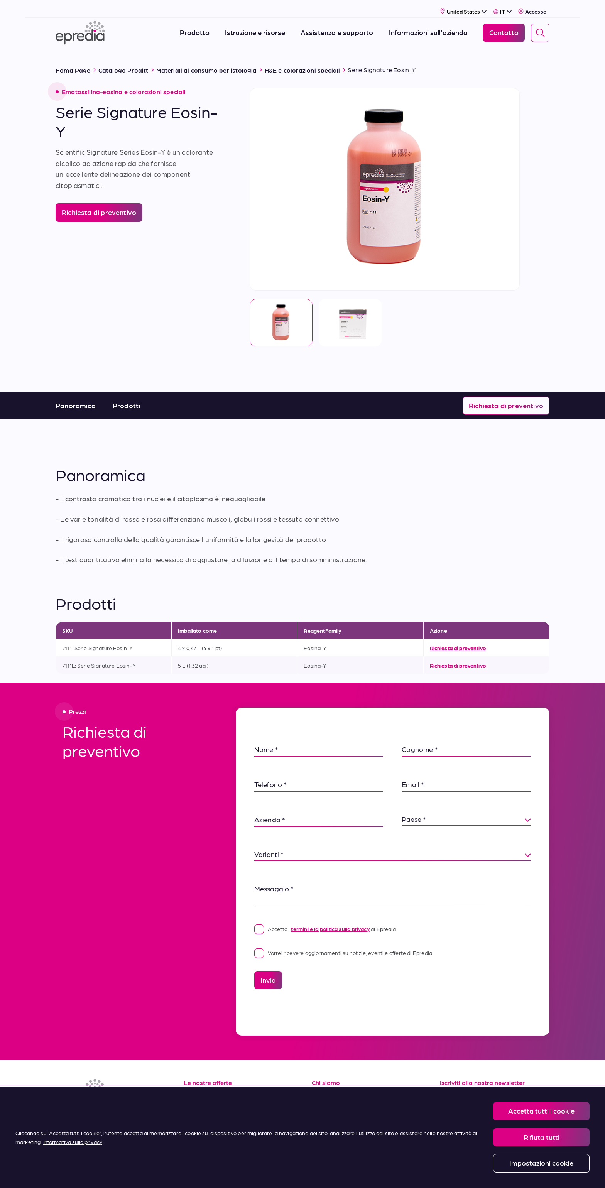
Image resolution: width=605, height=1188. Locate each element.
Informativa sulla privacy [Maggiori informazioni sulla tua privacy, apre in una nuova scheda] (73, 1142)
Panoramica (76, 396)
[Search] (540, 28)
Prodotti (126, 396)
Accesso (532, 6)
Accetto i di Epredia (325, 919)
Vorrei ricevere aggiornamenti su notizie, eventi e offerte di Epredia (343, 943)
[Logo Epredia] (80, 28)
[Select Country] (463, 6)
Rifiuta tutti (541, 1137)
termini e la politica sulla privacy (330, 919)
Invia (268, 971)
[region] (302, 1137)
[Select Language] (502, 6)
